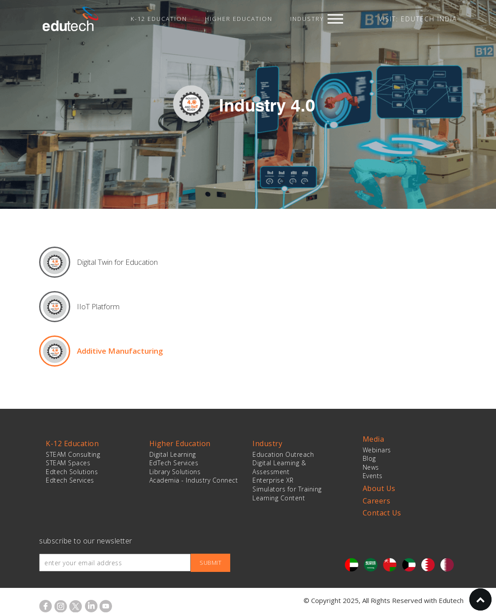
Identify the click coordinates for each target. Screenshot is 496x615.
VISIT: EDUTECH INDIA (418, 19)
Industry (307, 19)
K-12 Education (159, 19)
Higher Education (238, 19)
